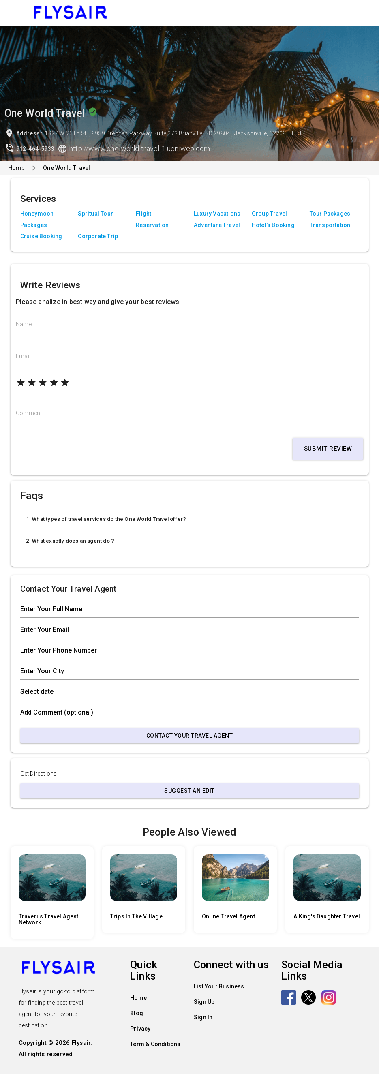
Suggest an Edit (189, 790)
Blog (136, 1013)
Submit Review (328, 448)
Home (16, 168)
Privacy (140, 1028)
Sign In (203, 1017)
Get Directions (38, 773)
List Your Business (219, 986)
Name (24, 324)
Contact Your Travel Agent (189, 735)
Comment (29, 413)
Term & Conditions (155, 1044)
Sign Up (204, 1002)
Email (23, 356)
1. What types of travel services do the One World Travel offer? (106, 519)
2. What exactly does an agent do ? (70, 541)
